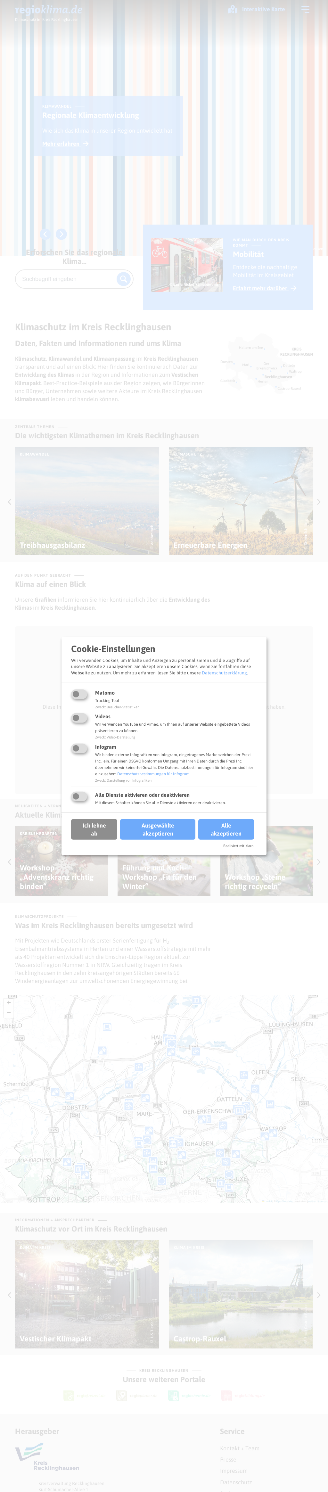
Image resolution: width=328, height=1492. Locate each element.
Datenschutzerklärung (224, 672)
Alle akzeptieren (226, 829)
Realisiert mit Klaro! (238, 846)
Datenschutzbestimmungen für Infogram (153, 773)
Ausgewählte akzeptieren (158, 829)
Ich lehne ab (94, 829)
